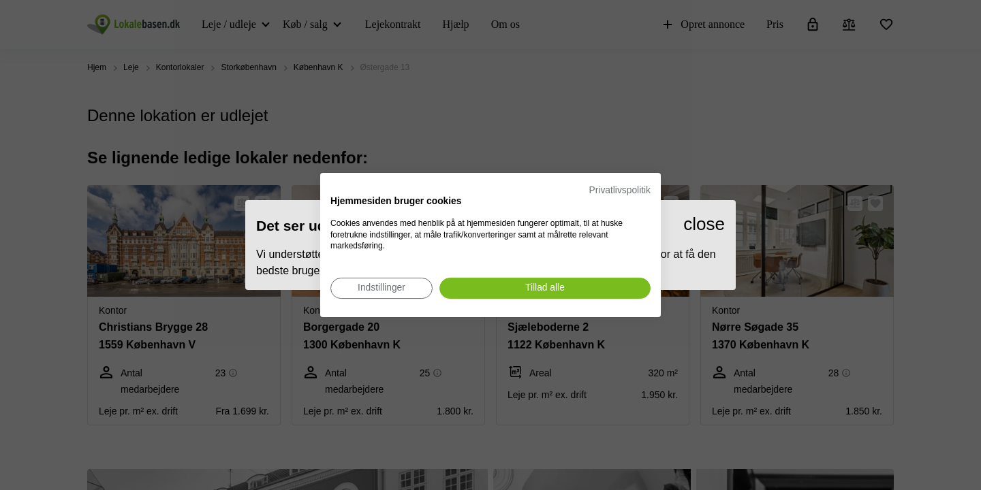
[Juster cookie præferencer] (381, 288)
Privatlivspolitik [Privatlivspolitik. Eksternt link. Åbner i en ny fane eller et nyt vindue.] (620, 190)
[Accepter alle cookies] (545, 288)
